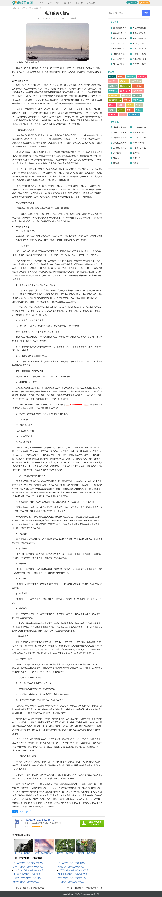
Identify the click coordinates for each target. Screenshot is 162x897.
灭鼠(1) (121, 110)
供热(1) (139, 110)
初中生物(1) (114, 95)
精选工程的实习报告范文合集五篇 (73, 870)
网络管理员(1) (115, 100)
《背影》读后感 (119, 138)
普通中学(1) (125, 91)
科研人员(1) (125, 86)
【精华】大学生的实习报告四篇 (27, 878)
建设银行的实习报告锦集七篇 (26, 882)
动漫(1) (130, 105)
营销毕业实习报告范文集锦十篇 (72, 878)
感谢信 (135, 163)
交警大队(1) (138, 91)
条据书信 (79, 3)
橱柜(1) (130, 110)
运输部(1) (142, 77)
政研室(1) (113, 86)
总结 (50, 3)
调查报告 (136, 158)
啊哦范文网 (78, 894)
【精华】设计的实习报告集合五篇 (88, 888)
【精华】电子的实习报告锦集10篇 (28, 870)
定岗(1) (112, 110)
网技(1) (123, 114)
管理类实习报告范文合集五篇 (71, 867)
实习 (15, 812)
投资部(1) (131, 77)
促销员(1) (113, 114)
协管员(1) (137, 95)
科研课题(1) (136, 81)
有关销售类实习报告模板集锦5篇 (72, 874)
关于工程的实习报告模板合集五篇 (28, 867)
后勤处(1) (124, 81)
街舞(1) (139, 105)
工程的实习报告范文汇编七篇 (71, 882)
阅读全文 (64, 18)
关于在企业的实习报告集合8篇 (26, 874)
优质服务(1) (134, 114)
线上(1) (112, 105)
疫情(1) (112, 77)
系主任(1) (126, 95)
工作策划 (136, 153)
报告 (58, 3)
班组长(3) (113, 91)
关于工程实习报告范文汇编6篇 (71, 863)
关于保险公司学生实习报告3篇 (32, 888)
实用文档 (91, 3)
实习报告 (37, 8)
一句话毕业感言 (139, 143)
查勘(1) (127, 100)
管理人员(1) (138, 100)
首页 (42, 3)
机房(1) (121, 77)
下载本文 (73, 18)
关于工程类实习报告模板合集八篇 (28, 863)
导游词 (116, 163)
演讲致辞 (67, 3)
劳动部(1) (113, 81)
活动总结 (117, 153)
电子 (21, 812)
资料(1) (121, 105)
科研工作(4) (138, 86)
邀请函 (116, 158)
